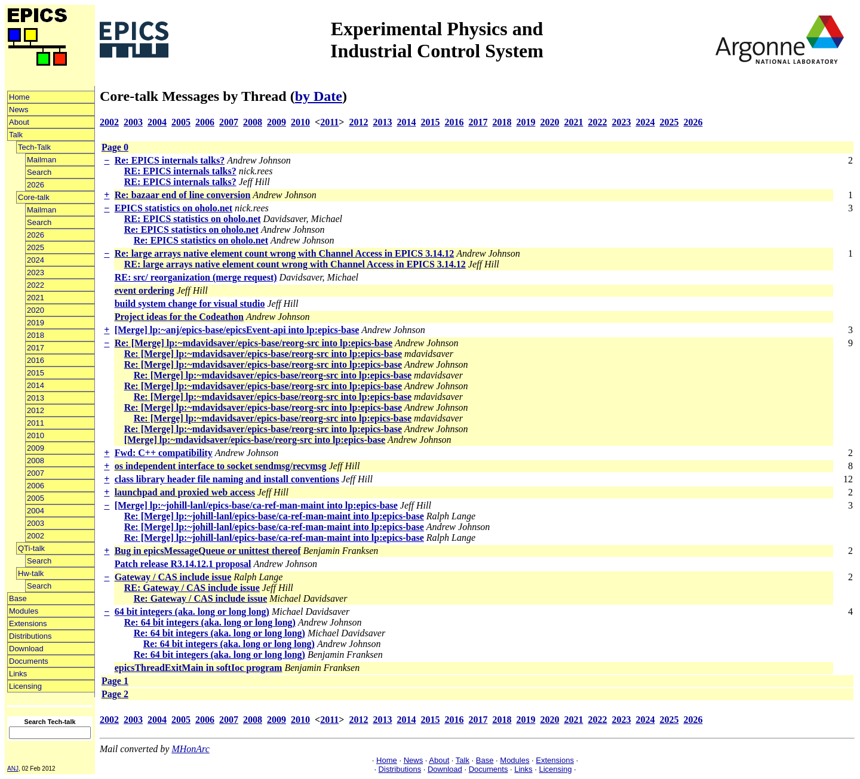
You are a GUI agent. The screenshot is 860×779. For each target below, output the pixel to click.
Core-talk (34, 197)
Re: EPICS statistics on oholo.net (191, 229)
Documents (28, 661)
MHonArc (190, 749)
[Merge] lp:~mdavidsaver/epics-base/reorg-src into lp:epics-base (254, 440)
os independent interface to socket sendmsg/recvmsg (221, 466)
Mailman (41, 159)
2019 (35, 322)
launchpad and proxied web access (185, 492)
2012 (35, 410)
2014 (35, 385)
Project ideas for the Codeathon (179, 317)
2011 (35, 422)
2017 (35, 347)
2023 (35, 272)
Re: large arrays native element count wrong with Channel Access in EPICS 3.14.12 (284, 253)
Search (39, 172)
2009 (35, 448)
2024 (35, 259)
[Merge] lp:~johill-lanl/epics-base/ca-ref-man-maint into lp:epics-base (256, 505)
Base (18, 598)
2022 (35, 285)
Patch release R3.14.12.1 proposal (183, 564)
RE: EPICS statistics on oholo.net (192, 219)
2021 (35, 297)
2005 (35, 498)
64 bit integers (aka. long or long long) (192, 611)
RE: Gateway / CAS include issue (192, 588)
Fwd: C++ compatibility (164, 453)
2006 (35, 485)
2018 (35, 335)
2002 (35, 535)
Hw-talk (31, 573)
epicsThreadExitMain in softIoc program (198, 668)
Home (19, 97)
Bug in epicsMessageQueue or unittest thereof (208, 551)
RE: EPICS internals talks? (180, 171)
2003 (35, 523)
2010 (35, 435)
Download (26, 648)
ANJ (13, 768)
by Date (318, 96)
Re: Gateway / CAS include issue (201, 598)
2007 (35, 473)
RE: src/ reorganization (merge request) (196, 277)
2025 (35, 247)
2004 (35, 510)
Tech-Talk (34, 147)
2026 (35, 184)
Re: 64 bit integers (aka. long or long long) (210, 622)
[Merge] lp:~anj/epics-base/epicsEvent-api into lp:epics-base (237, 330)
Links (18, 673)
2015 (35, 372)
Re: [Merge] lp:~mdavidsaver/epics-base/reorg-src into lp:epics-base (253, 343)
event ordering (144, 290)
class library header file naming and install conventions (227, 479)
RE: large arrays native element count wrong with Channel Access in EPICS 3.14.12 (295, 264)
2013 (35, 397)
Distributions (30, 636)
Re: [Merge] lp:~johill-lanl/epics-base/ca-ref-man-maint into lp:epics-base (274, 516)
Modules (23, 610)
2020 (35, 310)
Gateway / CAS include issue (173, 577)
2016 (35, 360)
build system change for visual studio (190, 303)
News (19, 109)
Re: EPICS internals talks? (170, 160)
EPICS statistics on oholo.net (173, 208)
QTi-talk (31, 548)
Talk (16, 134)
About (19, 122)
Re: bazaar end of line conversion (183, 195)
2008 (35, 460)
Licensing (25, 686)
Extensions (28, 623)
